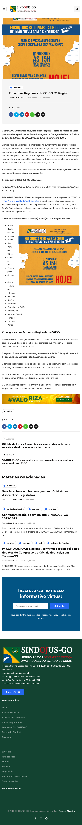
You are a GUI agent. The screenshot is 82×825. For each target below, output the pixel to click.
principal (8, 411)
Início (4, 707)
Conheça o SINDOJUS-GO (14, 727)
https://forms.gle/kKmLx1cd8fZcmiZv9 (20, 201)
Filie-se (6, 761)
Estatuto (6, 751)
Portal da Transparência (14, 776)
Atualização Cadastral (13, 717)
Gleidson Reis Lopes (14, 527)
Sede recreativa (10, 781)
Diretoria (6, 737)
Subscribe (59, 610)
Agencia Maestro (67, 811)
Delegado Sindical (11, 732)
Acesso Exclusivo (10, 712)
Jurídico (6, 766)
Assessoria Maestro (13, 504)
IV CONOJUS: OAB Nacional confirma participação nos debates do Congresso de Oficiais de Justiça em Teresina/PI (40, 556)
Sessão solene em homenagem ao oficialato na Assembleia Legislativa (35, 497)
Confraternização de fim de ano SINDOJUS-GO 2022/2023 (35, 521)
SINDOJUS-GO (18, 98)
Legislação (7, 771)
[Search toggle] (77, 9)
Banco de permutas (12, 722)
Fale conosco (13, 691)
